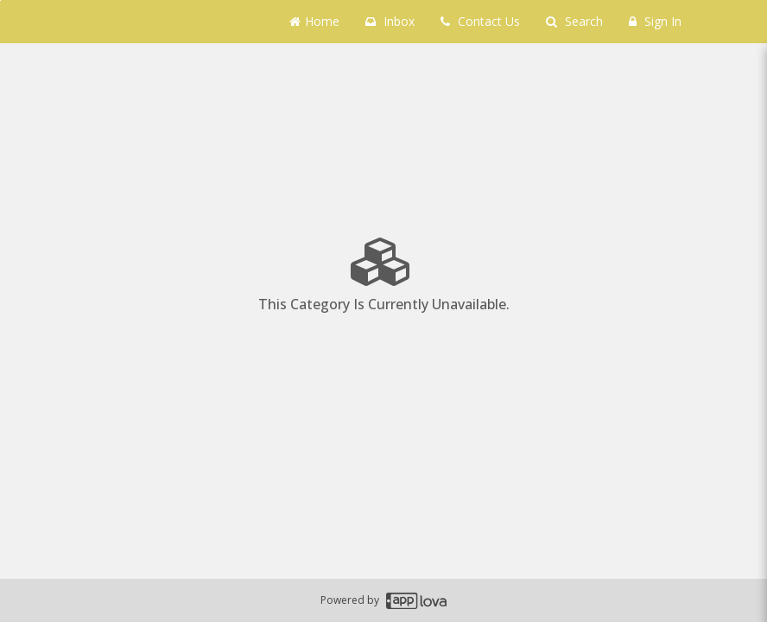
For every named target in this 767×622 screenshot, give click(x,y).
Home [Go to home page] (314, 21)
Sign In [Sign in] (655, 21)
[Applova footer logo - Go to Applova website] (416, 601)
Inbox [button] (390, 21)
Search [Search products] (574, 21)
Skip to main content (0, 0)
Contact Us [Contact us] (480, 21)
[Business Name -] (116, 21)
